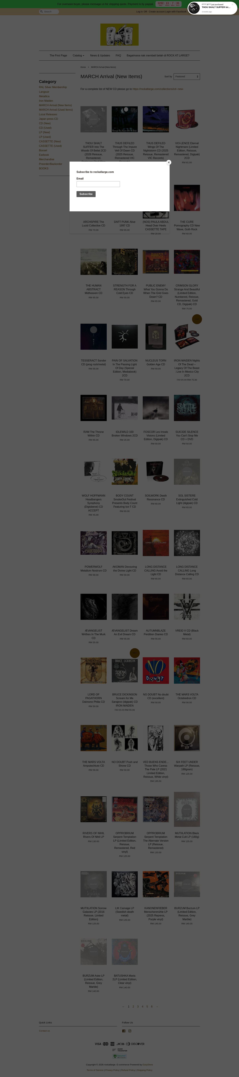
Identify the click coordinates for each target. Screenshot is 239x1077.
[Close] (168, 162)
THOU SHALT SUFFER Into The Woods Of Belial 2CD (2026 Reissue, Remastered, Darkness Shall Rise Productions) (216, 7)
